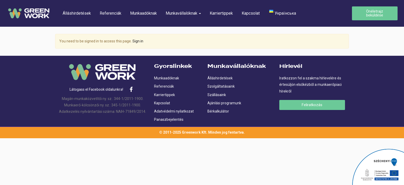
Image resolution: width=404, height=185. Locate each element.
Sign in (137, 41)
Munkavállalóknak (183, 13)
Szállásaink (216, 95)
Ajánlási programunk (224, 103)
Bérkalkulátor (218, 111)
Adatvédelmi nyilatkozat (174, 111)
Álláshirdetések (77, 13)
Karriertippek (221, 13)
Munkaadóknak (143, 13)
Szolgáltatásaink (221, 86)
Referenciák (110, 13)
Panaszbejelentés (168, 119)
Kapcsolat (251, 13)
